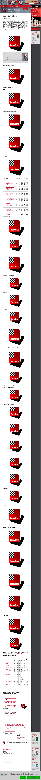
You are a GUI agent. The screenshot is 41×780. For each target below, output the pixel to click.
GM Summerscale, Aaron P (10, 200)
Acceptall (37, 777)
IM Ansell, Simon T (9, 192)
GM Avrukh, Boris (8, 182)
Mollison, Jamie (8, 670)
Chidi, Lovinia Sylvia (9, 681)
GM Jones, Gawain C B (9, 179)
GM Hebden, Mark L (9, 189)
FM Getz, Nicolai (8, 209)
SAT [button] (17, 6)
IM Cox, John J (8, 203)
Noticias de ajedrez (11, 11)
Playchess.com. (17, 30)
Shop (3, 6)
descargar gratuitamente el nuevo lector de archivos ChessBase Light (10, 714)
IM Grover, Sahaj (8, 190)
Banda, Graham (8, 684)
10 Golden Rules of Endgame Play (35, 763)
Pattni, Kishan (8, 677)
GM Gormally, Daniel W (9, 183)
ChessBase (8, 741)
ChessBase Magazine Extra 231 (35, 735)
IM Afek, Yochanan (9, 211)
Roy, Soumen (8, 674)
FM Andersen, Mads (9, 205)
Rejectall (30, 777)
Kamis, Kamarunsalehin (8, 663)
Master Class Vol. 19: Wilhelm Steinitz (35, 32)
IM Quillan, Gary (8, 204)
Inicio (8, 6)
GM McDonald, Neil (9, 184)
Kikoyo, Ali (7, 665)
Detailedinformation (22, 777)
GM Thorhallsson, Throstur (10, 187)
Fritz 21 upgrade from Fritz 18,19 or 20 (35, 749)
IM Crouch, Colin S (9, 206)
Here (35, 773)
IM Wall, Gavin (8, 660)
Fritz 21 (4, 53)
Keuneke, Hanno (8, 676)
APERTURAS (12, 6)
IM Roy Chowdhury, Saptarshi (10, 199)
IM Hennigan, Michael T (9, 195)
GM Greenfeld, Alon (9, 188)
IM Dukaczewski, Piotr (9, 210)
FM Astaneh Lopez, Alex (9, 193)
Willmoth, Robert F (9, 214)
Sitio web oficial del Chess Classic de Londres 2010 (14, 724)
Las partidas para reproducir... (10, 698)
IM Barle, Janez (8, 194)
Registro (11, 753)
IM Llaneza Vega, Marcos (10, 198)
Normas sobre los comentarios (7, 749)
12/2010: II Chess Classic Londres (10, 731)
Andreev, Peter (8, 669)
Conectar (36, 6)
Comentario (4, 754)
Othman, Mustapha (9, 682)
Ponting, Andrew (8, 671)
